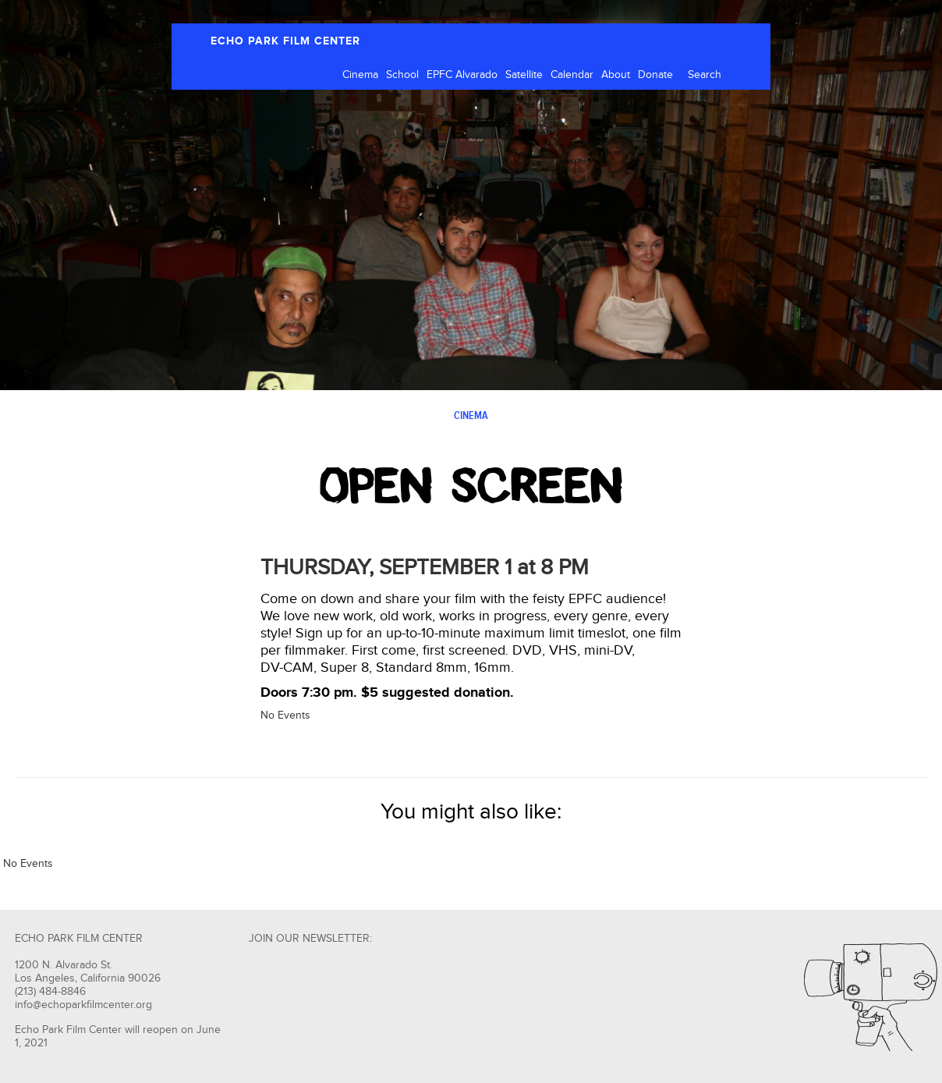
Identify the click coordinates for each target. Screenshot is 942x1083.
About (615, 75)
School (402, 75)
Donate (655, 75)
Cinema (360, 75)
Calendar (572, 75)
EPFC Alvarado (462, 75)
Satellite (524, 75)
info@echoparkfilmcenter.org (83, 1005)
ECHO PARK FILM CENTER (285, 41)
